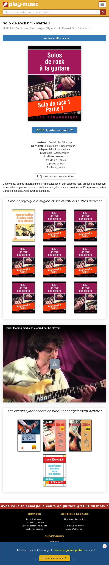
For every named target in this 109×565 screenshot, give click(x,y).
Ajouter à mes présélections (55, 176)
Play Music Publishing (74, 519)
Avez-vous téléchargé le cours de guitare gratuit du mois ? (54, 506)
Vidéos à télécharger (54, 38)
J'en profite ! (54, 558)
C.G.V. (74, 522)
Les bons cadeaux (34, 529)
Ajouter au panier (55, 130)
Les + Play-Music (34, 519)
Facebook (54, 541)
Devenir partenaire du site (34, 526)
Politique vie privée (75, 526)
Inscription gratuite (34, 522)
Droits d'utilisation (74, 529)
